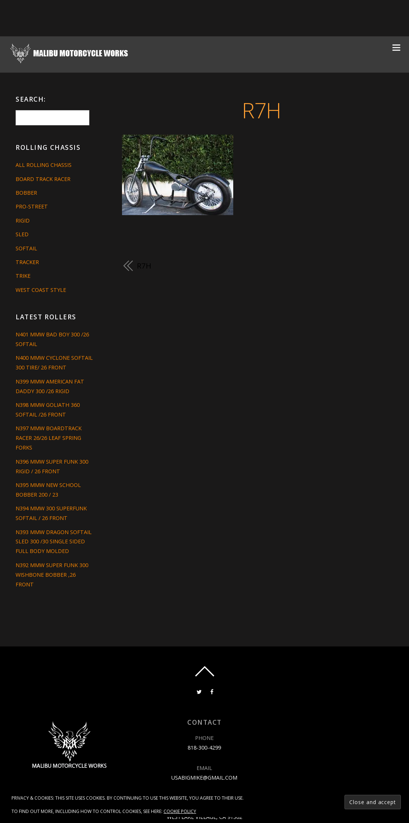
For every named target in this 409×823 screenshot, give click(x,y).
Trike (23, 275)
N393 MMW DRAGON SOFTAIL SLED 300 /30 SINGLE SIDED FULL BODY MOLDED (54, 542)
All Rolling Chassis (44, 164)
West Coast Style (41, 289)
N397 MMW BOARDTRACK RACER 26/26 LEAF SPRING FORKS (49, 438)
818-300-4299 (204, 747)
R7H (261, 110)
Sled (22, 234)
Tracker (27, 262)
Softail (26, 248)
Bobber (26, 192)
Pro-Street (32, 206)
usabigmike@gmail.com (204, 777)
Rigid (23, 220)
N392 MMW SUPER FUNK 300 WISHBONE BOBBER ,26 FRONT (52, 575)
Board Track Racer (43, 178)
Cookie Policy (180, 811)
